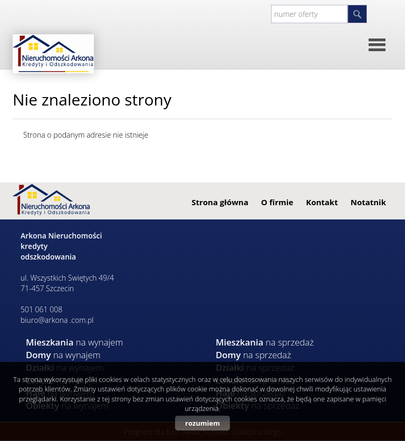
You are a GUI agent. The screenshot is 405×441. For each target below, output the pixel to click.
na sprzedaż (265, 342)
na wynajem (74, 342)
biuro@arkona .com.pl (57, 320)
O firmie (277, 202)
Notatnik (368, 202)
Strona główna (219, 202)
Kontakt (322, 202)
